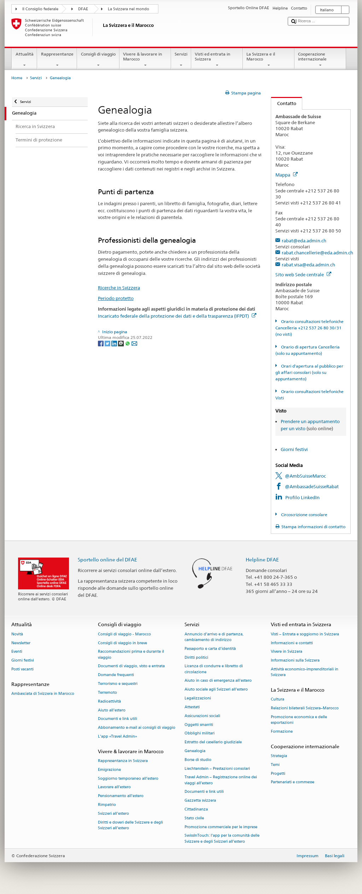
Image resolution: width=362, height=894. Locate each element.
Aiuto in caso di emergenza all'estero (218, 681)
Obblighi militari (200, 733)
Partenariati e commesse (292, 782)
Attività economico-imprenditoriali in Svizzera (304, 672)
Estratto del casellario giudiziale (213, 742)
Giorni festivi (294, 449)
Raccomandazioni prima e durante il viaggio (131, 655)
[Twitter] (108, 343)
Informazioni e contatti (292, 643)
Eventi (16, 652)
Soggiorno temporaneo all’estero (128, 778)
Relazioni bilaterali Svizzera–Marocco (305, 708)
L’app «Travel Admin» (117, 736)
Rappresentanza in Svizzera (123, 761)
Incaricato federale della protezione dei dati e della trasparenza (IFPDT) (177, 316)
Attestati (192, 707)
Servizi (181, 59)
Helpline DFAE (262, 559)
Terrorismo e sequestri (118, 683)
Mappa (286, 175)
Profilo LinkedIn (302, 497)
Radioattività (109, 701)
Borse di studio (198, 759)
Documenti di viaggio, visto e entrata (131, 666)
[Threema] (121, 343)
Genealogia (195, 751)
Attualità (24, 59)
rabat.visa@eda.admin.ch (308, 264)
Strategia (279, 756)
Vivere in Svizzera (286, 652)
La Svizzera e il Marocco (268, 59)
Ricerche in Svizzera (119, 287)
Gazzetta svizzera (200, 800)
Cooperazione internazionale (320, 59)
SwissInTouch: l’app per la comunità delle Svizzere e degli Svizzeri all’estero (222, 839)
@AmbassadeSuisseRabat (312, 486)
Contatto (283, 103)
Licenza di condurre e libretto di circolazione (214, 669)
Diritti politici (196, 657)
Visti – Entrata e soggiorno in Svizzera (305, 634)
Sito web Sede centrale (303, 274)
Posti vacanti (22, 669)
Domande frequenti (116, 675)
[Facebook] (101, 343)
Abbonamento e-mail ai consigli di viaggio (136, 728)
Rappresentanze (57, 59)
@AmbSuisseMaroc (305, 476)
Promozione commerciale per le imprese (221, 827)
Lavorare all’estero (114, 787)
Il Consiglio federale (40, 9)
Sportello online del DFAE (107, 559)
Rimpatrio (107, 804)
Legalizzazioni (198, 698)
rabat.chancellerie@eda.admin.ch (317, 252)
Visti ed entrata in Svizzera (217, 59)
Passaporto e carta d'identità (210, 648)
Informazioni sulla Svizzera (295, 660)
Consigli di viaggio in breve (122, 643)
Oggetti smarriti (199, 724)
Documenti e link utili (117, 719)
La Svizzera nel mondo (128, 9)
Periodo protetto (116, 298)
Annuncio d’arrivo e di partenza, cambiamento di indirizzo (214, 637)
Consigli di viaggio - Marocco (124, 634)
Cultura (277, 699)
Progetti (278, 773)
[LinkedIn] (114, 343)
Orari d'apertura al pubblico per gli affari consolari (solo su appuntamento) (309, 372)
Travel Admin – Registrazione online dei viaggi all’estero (221, 780)
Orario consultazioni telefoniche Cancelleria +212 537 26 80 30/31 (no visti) (309, 328)
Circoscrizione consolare (303, 514)
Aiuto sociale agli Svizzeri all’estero (216, 689)
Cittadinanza (196, 809)
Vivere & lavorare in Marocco (145, 59)
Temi (275, 764)
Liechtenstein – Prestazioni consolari (217, 768)
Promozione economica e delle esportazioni (299, 720)
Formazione (282, 731)
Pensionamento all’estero (121, 796)
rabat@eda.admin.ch (304, 240)
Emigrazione (109, 769)
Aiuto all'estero (111, 710)
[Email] (134, 343)
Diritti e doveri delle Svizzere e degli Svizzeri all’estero (130, 825)
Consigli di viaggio (98, 59)
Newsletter (20, 643)
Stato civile (194, 818)
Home (16, 78)
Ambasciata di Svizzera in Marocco (42, 694)
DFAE (83, 9)
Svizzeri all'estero (113, 813)
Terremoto (107, 692)
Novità (17, 634)
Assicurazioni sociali (202, 716)
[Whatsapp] (128, 343)
